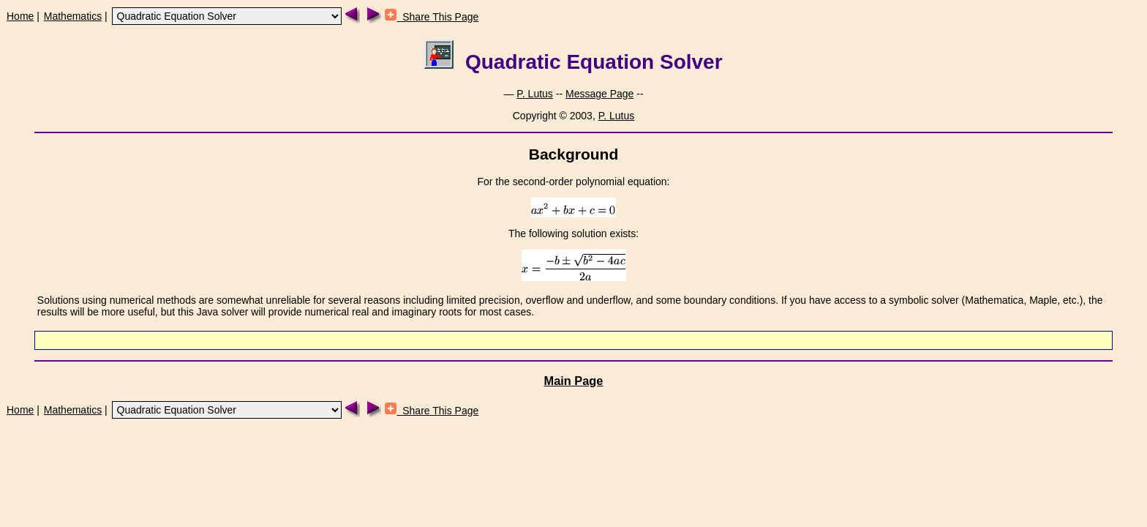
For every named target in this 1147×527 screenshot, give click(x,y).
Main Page (573, 380)
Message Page (599, 94)
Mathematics (73, 16)
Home (20, 16)
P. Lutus (534, 94)
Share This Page (431, 17)
